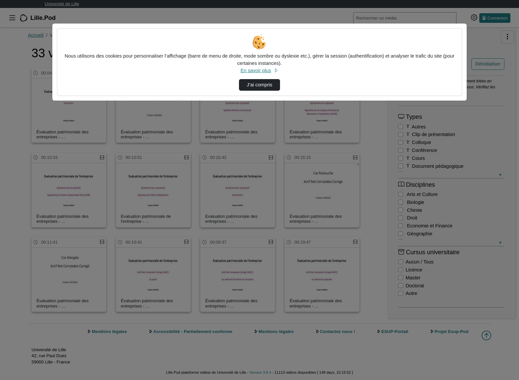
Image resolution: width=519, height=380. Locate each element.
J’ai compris (259, 84)
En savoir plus (259, 70)
